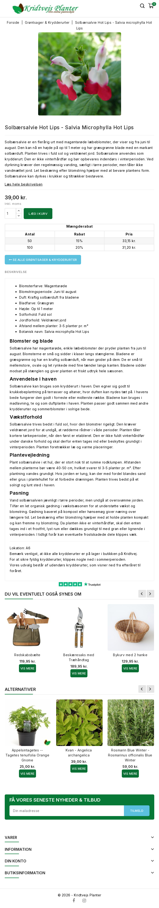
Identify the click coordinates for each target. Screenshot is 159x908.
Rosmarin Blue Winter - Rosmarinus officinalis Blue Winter (130, 755)
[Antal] (10, 213)
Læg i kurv (38, 213)
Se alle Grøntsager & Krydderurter (43, 260)
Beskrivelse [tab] (16, 272)
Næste (150, 593)
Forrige (142, 593)
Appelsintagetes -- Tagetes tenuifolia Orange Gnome (27, 755)
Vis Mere (27, 668)
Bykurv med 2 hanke (130, 655)
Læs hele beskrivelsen (24, 184)
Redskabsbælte (27, 655)
